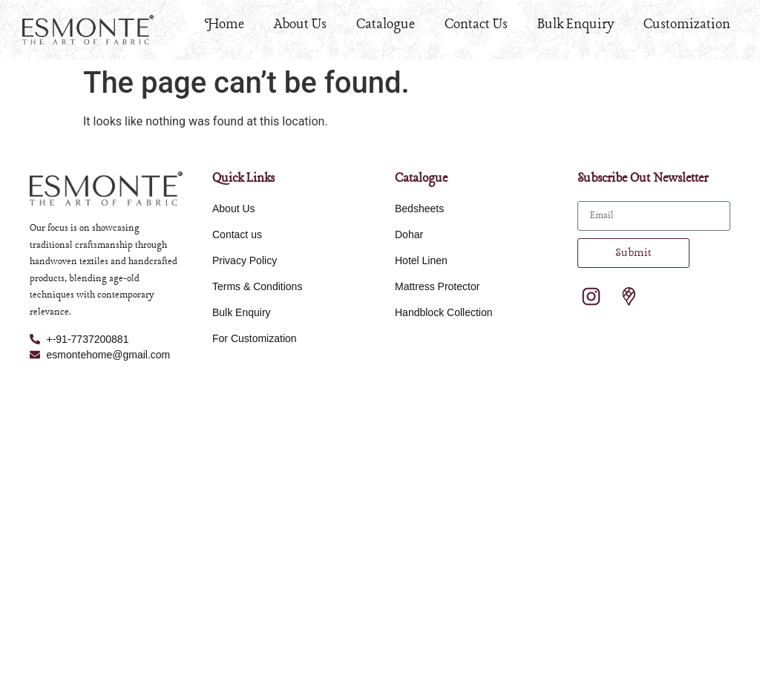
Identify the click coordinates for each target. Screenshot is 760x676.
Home (224, 24)
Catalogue (385, 24)
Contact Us (476, 24)
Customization (686, 24)
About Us (300, 24)
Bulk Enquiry (575, 24)
